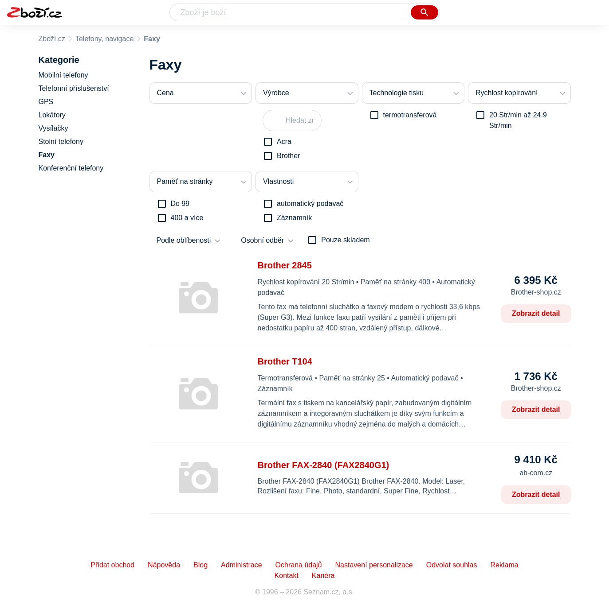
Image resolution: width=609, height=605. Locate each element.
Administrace (241, 565)
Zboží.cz (52, 39)
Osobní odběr (262, 240)
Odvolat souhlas (451, 565)
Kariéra (323, 575)
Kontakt (287, 575)
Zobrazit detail (536, 313)
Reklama (504, 565)
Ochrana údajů (298, 565)
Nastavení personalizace (374, 565)
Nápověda (164, 565)
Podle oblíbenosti (184, 240)
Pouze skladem (345, 240)
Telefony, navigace (104, 39)
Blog (200, 565)
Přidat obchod (112, 565)
